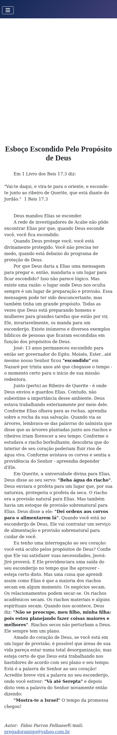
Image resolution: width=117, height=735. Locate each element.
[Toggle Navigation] (8, 10)
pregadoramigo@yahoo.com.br (37, 731)
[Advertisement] (58, 79)
